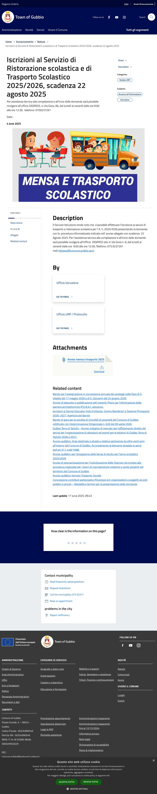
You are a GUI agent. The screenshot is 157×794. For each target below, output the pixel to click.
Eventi (121, 701)
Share (123, 60)
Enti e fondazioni (10, 685)
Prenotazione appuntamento (55, 718)
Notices (41, 41)
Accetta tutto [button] (66, 782)
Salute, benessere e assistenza (95, 674)
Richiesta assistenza (51, 735)
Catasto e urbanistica (51, 682)
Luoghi (121, 695)
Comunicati (124, 674)
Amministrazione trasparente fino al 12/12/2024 (94, 726)
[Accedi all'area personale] (143, 4)
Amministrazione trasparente (94, 718)
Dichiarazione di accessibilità (94, 745)
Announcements (24, 41)
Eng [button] (128, 4)
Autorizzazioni (47, 676)
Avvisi (121, 680)
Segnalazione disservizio (53, 724)
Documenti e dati (11, 702)
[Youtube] (115, 17)
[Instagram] (123, 17)
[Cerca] (151, 17)
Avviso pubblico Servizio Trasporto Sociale (77, 475)
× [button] (153, 761)
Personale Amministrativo (15, 696)
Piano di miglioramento (91, 750)
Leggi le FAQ (46, 729)
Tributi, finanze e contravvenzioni (96, 680)
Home (9, 41)
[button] (78, 788)
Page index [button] (15, 212)
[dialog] (78, 775)
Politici (5, 691)
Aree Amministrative (13, 674)
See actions (125, 67)
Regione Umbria (10, 4)
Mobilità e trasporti (89, 669)
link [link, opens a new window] (108, 775)
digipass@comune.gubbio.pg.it (76, 251)
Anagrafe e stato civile (52, 669)
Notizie (121, 669)
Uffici (4, 680)
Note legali (84, 739)
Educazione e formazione (53, 689)
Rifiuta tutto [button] (91, 782)
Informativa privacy (89, 733)
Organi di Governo (11, 669)
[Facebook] (108, 17)
